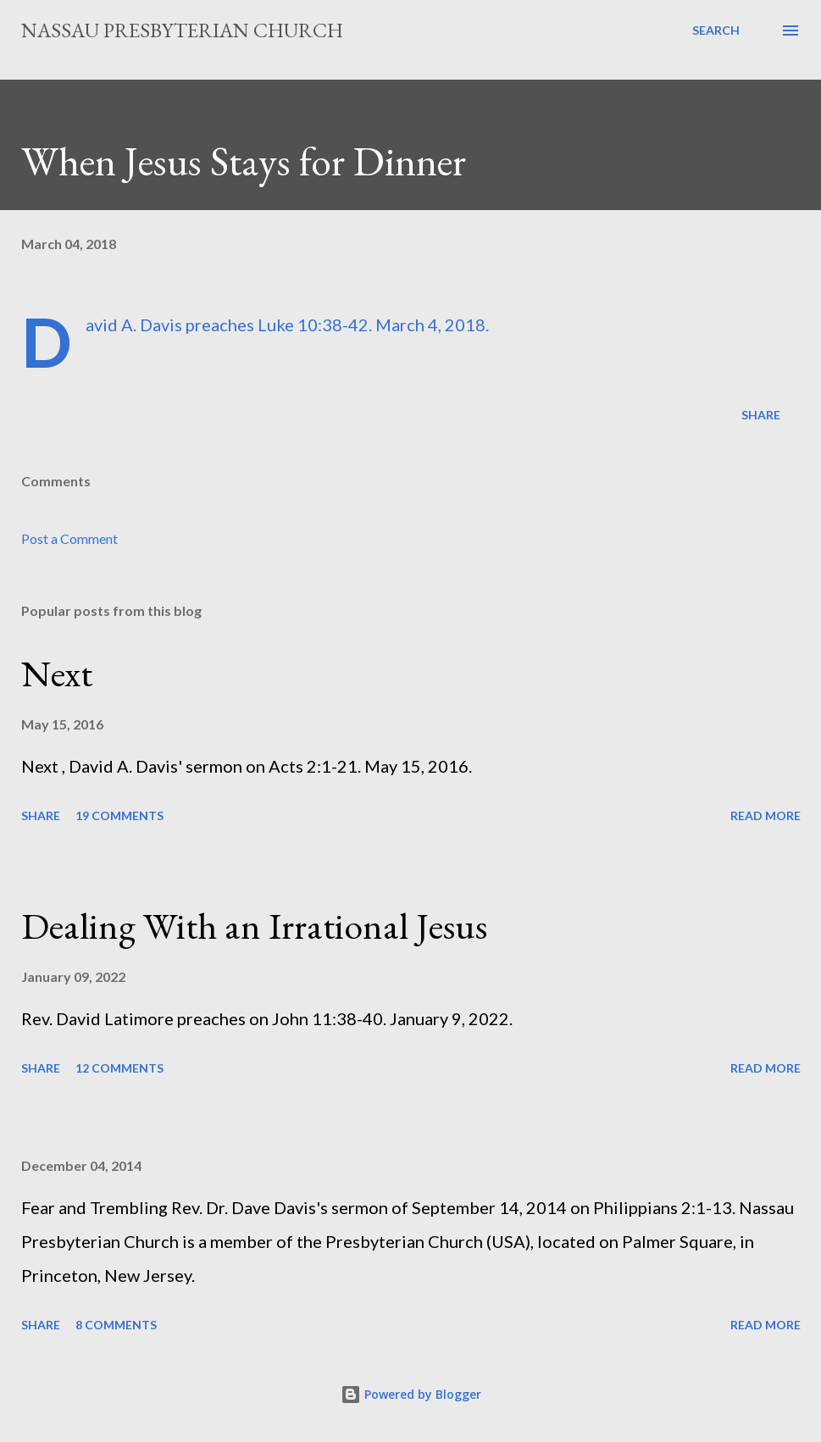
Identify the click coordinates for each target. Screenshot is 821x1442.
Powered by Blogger (411, 1394)
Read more (765, 815)
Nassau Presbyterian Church (182, 30)
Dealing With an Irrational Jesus (254, 925)
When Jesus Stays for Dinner (243, 161)
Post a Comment (69, 538)
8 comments (116, 1324)
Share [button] (760, 415)
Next (56, 673)
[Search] (716, 30)
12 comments (119, 1068)
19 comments (119, 815)
